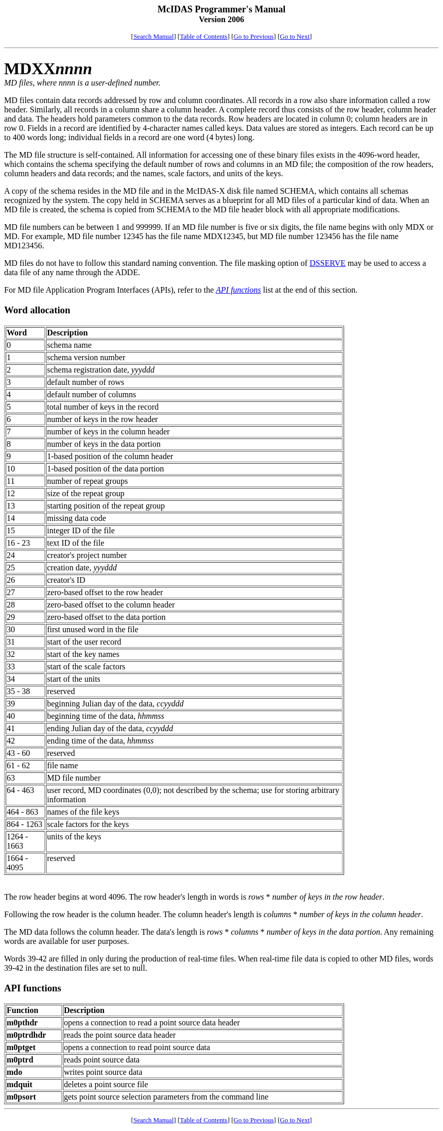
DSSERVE (328, 263)
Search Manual (153, 36)
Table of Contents (203, 36)
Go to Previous (253, 36)
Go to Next (295, 36)
